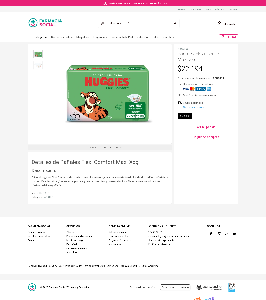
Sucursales (195, 9)
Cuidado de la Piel (122, 37)
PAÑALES (48, 197)
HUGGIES (44, 193)
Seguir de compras (206, 137)
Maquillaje (82, 37)
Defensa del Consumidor (143, 287)
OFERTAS (231, 36)
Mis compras (116, 244)
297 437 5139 (155, 232)
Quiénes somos (36, 232)
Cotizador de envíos (193, 107)
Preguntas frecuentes (120, 240)
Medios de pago (75, 240)
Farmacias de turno (215, 9)
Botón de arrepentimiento (175, 287)
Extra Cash (72, 244)
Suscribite (71, 252)
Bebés (156, 37)
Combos (168, 37)
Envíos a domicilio (118, 236)
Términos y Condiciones (79, 287)
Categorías (40, 37)
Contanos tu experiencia (161, 240)
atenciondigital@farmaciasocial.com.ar (169, 236)
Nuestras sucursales (39, 236)
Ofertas (70, 232)
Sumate (233, 9)
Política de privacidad (159, 244)
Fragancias (100, 37)
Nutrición (142, 37)
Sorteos (181, 9)
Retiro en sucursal (118, 232)
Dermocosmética (62, 37)
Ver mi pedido (206, 127)
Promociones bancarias (79, 236)
